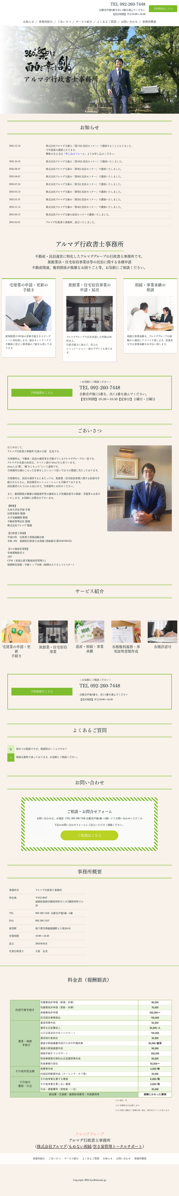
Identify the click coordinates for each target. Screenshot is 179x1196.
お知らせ (28, 21)
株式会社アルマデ (52, 1146)
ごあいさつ (64, 21)
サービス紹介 (84, 21)
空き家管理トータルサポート (117, 1146)
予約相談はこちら (163, 8)
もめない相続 (80, 1146)
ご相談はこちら (89, 835)
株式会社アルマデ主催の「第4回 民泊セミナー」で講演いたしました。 (84, 207)
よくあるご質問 (106, 21)
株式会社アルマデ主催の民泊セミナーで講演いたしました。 (78, 214)
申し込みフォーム (75, 154)
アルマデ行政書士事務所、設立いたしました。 (71, 222)
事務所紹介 (46, 21)
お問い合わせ (129, 21)
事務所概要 (149, 21)
